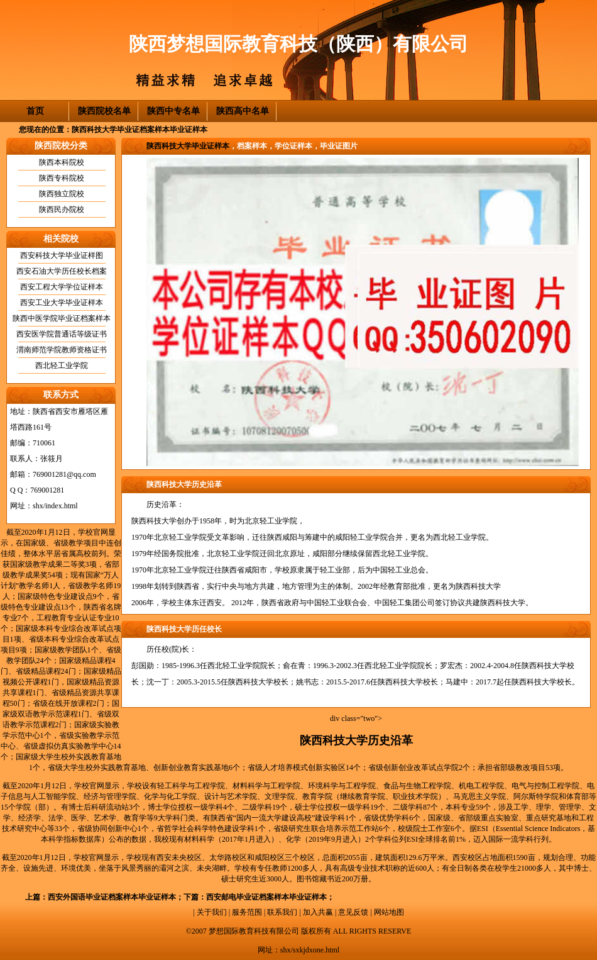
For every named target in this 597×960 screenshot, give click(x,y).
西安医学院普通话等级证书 (61, 334)
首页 (35, 111)
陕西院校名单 (104, 111)
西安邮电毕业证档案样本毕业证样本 (266, 897)
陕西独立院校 (61, 193)
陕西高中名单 (242, 111)
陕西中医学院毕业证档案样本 (62, 318)
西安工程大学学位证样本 (61, 286)
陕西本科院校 (61, 162)
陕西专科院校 (61, 178)
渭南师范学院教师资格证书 (61, 349)
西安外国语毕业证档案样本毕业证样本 (112, 897)
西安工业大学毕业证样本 (61, 302)
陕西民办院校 (61, 209)
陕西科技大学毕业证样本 (187, 146)
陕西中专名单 (173, 111)
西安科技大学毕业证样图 (61, 255)
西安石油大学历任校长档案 (61, 271)
